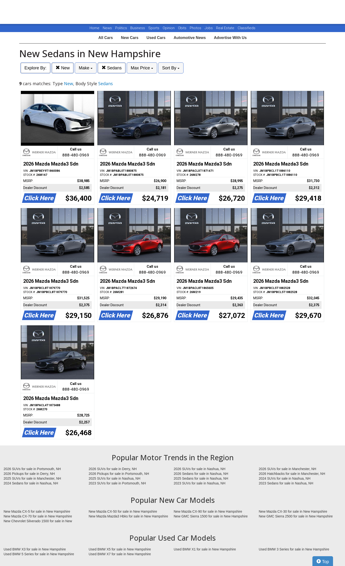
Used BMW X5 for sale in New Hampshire (120, 549)
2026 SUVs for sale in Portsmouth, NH (32, 469)
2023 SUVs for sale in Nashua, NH (199, 483)
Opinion (169, 28)
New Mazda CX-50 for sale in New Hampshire (123, 511)
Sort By (170, 68)
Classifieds (246, 28)
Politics (121, 28)
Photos (196, 28)
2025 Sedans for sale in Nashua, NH (201, 478)
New (63, 67)
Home (94, 28)
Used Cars (156, 38)
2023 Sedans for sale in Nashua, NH (286, 483)
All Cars (105, 38)
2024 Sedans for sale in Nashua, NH (31, 483)
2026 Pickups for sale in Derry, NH (29, 474)
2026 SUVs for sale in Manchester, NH (287, 469)
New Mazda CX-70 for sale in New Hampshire (38, 516)
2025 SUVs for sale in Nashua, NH (114, 478)
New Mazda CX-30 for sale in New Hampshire (293, 511)
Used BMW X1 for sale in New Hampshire (205, 549)
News (107, 28)
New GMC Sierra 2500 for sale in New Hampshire (296, 516)
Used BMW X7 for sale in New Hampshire (120, 554)
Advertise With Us (230, 38)
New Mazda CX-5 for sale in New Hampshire (37, 511)
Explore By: (35, 68)
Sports (154, 28)
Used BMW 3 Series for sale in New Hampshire (294, 549)
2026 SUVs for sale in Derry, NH (113, 469)
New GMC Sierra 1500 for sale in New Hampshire (211, 516)
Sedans (112, 67)
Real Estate (225, 28)
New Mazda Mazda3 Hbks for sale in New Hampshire (128, 516)
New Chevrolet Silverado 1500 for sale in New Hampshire (38, 521)
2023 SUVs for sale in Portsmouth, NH (117, 483)
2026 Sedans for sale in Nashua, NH (201, 474)
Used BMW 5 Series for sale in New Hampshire (39, 554)
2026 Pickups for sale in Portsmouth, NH (119, 474)
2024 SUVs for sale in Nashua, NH (284, 478)
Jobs (209, 28)
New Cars (129, 38)
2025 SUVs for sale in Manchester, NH (32, 478)
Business (138, 28)
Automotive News (190, 38)
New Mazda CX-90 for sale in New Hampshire (208, 511)
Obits (182, 28)
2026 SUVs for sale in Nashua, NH (199, 469)
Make (85, 68)
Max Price (142, 68)
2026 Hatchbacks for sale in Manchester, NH (292, 474)
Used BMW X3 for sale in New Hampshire (35, 549)
